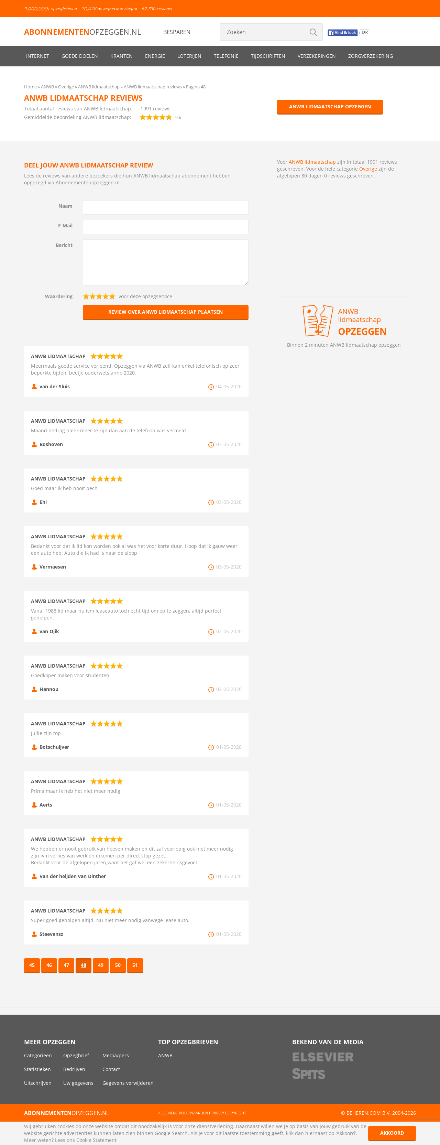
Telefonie (226, 56)
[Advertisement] (344, 241)
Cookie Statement (96, 1140)
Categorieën (38, 1055)
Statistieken (37, 1069)
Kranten (121, 56)
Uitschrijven (38, 1083)
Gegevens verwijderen (128, 1083)
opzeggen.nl (82, 31)
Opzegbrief (76, 1055)
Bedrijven (74, 1069)
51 (135, 965)
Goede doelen (80, 56)
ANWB (165, 1055)
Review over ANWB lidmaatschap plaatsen (165, 312)
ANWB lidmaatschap (312, 162)
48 (83, 965)
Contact (111, 1069)
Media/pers (115, 1055)
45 (32, 965)
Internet (37, 56)
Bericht (64, 245)
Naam (65, 206)
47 (66, 965)
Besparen (176, 32)
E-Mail (65, 225)
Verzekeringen (317, 56)
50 (118, 965)
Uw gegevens (78, 1083)
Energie (155, 56)
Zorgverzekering (370, 56)
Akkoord (392, 1133)
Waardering (59, 296)
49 (100, 965)
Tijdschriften (268, 56)
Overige (368, 168)
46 (49, 965)
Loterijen (189, 56)
